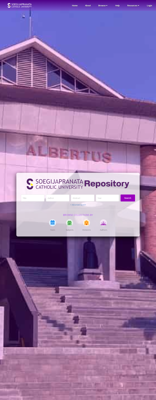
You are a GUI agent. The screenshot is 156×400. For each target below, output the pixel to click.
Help (117, 5)
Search (127, 198)
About (88, 5)
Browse (102, 5)
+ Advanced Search (78, 204)
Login (149, 5)
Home (75, 5)
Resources (133, 5)
